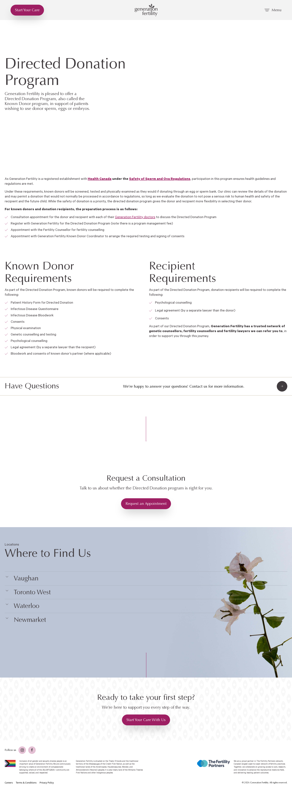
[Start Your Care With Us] (146, 719)
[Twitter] (22, 750)
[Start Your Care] (27, 10)
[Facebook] (32, 750)
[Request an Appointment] (146, 503)
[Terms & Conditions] (26, 782)
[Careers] (9, 782)
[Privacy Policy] (46, 782)
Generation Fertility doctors (135, 217)
